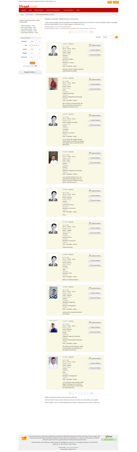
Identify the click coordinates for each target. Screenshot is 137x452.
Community (24, 57)
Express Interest (94, 45)
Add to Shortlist (95, 50)
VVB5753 (65, 44)
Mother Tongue (67, 54)
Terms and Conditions (72, 447)
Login (30, 10)
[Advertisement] (30, 108)
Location (65, 64)
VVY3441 (65, 357)
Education (65, 61)
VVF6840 (65, 254)
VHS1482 (65, 151)
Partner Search (39, 10)
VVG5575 (65, 114)
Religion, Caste (67, 50)
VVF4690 (65, 287)
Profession (65, 57)
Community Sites (69, 10)
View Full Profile (95, 55)
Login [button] (109, 2)
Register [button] (116, 2)
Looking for (24, 41)
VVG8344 (65, 78)
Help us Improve (108, 439)
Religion (25, 53)
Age (26, 45)
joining (82, 24)
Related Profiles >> (30, 72)
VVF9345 (65, 189)
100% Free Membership (53, 10)
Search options (30, 14)
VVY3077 (65, 321)
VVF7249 (65, 222)
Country (25, 49)
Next (91, 32)
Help (78, 10)
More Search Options (29, 66)
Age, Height (66, 47)
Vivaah (22, 14)
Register (23, 10)
